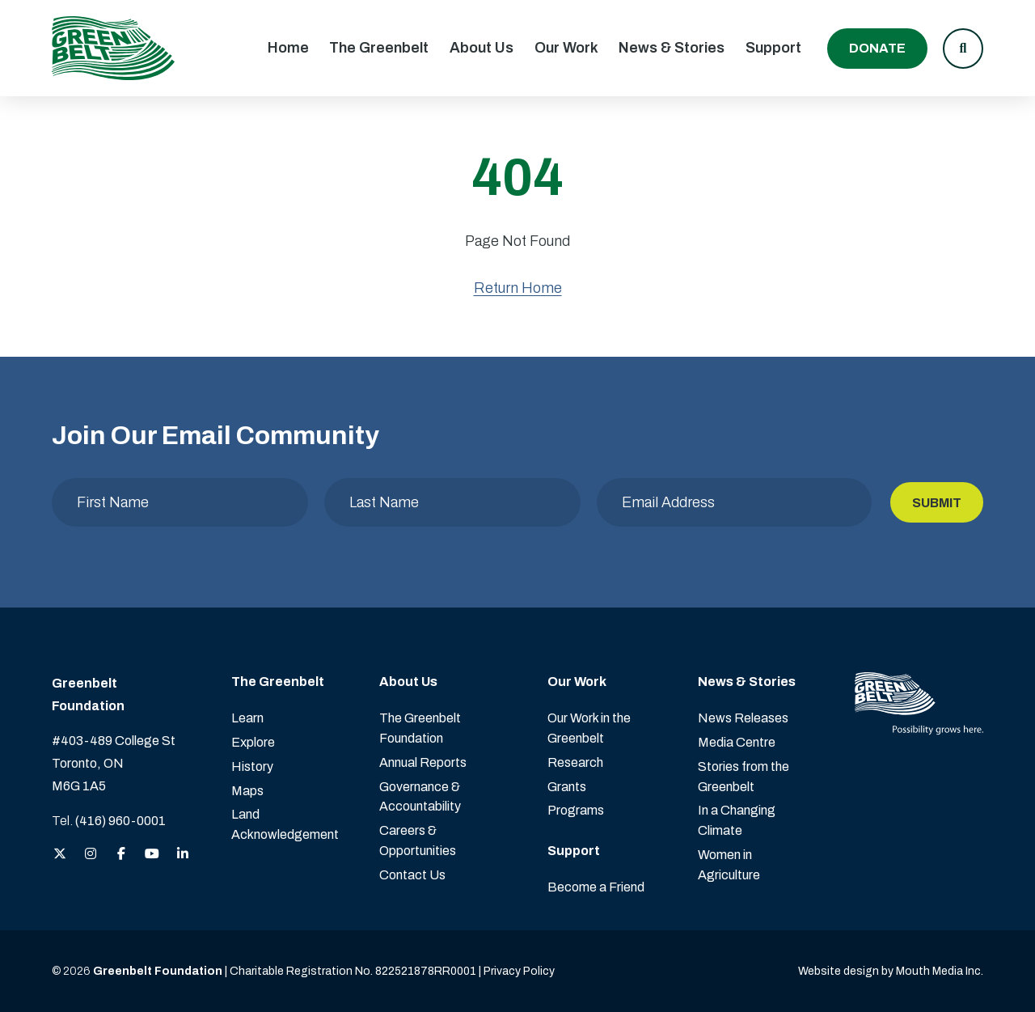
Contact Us (412, 875)
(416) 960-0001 (120, 821)
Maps (247, 791)
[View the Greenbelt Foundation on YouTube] (152, 855)
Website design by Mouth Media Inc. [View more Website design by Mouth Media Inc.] (890, 971)
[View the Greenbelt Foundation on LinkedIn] (183, 855)
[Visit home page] (113, 48)
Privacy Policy (519, 971)
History (252, 766)
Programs (575, 810)
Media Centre (736, 742)
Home (288, 48)
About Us (481, 48)
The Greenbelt (379, 48)
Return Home (518, 288)
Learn (247, 718)
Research (575, 762)
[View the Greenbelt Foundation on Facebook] (121, 855)
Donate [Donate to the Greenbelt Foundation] (877, 48)
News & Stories (671, 48)
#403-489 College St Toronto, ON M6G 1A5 (113, 763)
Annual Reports (423, 762)
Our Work (566, 48)
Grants (566, 787)
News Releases (743, 718)
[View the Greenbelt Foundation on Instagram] (90, 855)
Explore (253, 742)
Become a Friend (595, 887)
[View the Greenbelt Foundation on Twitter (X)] (60, 855)
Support (773, 48)
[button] (963, 48)
